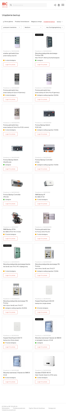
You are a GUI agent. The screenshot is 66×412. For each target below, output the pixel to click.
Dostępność (52, 408)
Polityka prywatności (19, 408)
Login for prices (10, 64)
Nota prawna (5, 408)
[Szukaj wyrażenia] (28, 5)
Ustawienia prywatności (9, 410)
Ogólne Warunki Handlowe (37, 408)
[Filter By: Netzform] (33, 27)
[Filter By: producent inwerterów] (12, 27)
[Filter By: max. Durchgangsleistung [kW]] (54, 27)
